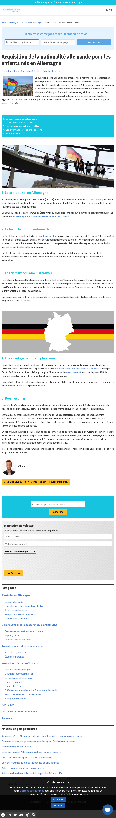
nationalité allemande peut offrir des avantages (77, 368)
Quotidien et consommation (19, 673)
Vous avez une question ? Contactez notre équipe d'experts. (36, 481)
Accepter (58, 799)
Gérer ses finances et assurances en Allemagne (29, 624)
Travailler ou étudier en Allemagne (22, 646)
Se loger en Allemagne (16, 610)
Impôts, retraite (13, 635)
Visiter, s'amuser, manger (17, 669)
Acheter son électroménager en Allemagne (23, 767)
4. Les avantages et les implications (22, 129)
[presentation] (27, 562)
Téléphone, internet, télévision (20, 614)
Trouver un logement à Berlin (16, 746)
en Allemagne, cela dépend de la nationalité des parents (41, 216)
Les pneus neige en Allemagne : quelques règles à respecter (31, 751)
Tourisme (7, 718)
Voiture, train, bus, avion (17, 618)
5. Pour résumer (12, 133)
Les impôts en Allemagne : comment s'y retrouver (27, 757)
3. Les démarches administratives (22, 126)
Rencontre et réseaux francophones (23, 694)
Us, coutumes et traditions (18, 677)
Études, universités (14, 656)
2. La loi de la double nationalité (20, 122)
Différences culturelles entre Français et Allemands (31, 690)
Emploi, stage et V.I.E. (15, 652)
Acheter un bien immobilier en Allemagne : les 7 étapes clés (32, 773)
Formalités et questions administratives (62, 22)
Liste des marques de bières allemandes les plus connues (30, 762)
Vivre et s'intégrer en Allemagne (21, 663)
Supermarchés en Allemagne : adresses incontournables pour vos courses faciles (42, 735)
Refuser (58, 805)
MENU (110, 10)
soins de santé (73, 372)
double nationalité (47, 235)
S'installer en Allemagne (32, 22)
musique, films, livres (15, 698)
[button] (107, 809)
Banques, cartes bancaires (18, 639)
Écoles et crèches (14, 685)
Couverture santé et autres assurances (24, 631)
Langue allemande (14, 601)
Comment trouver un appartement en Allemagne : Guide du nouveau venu (39, 741)
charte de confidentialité (32, 790)
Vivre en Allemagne (10, 22)
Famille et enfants (52, 70)
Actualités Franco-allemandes (19, 711)
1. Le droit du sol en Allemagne (20, 118)
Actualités (8, 704)
